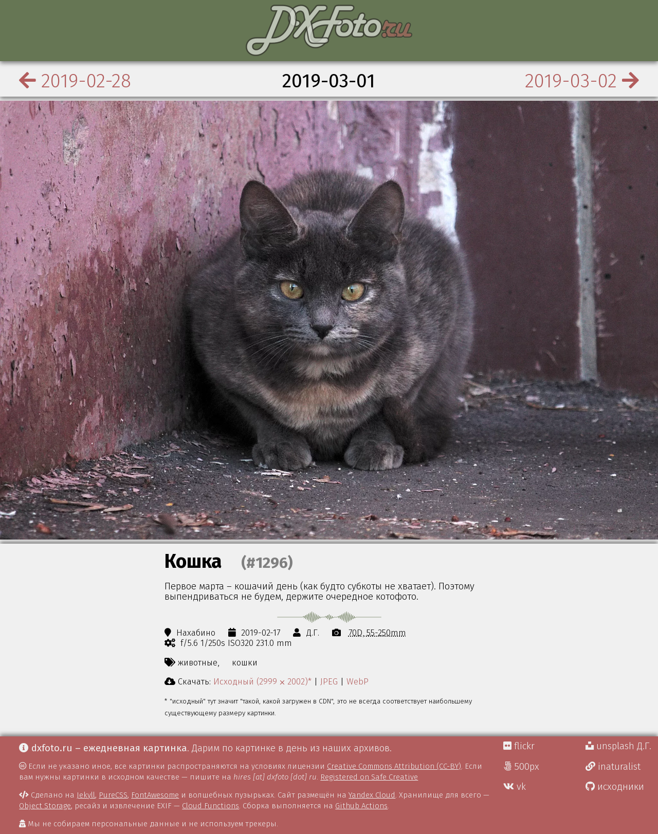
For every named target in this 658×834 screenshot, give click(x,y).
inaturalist (613, 766)
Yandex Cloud (372, 795)
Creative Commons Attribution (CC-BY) (394, 766)
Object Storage (45, 805)
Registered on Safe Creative (369, 777)
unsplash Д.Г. (618, 746)
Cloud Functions (210, 805)
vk (514, 786)
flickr (519, 746)
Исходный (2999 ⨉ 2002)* (262, 681)
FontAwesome (155, 795)
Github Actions (361, 805)
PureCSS (113, 795)
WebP (357, 681)
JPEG (329, 681)
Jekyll (86, 795)
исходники (615, 786)
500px (521, 766)
